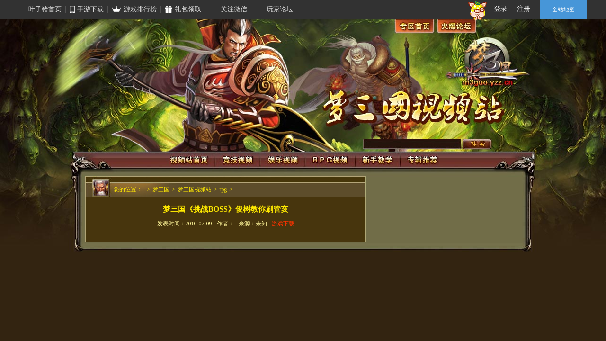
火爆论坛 (456, 26)
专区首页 (414, 26)
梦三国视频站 (195, 189)
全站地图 (563, 9)
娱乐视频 (282, 160)
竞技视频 (237, 160)
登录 (500, 8)
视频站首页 (190, 160)
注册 (523, 8)
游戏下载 (283, 223)
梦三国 (160, 189)
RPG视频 (330, 160)
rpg (223, 189)
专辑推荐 (423, 160)
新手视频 (378, 160)
